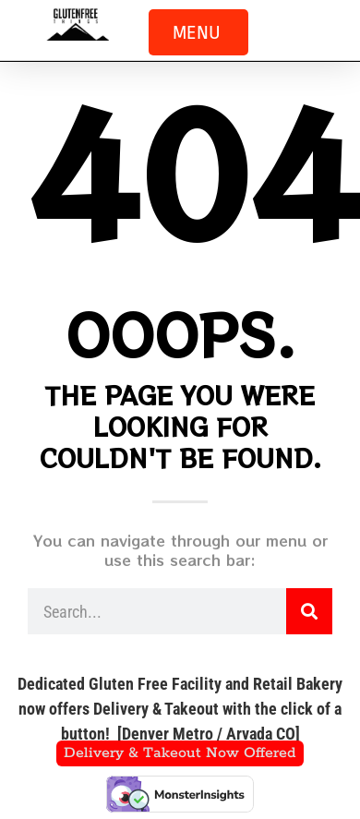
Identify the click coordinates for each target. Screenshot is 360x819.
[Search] (309, 611)
